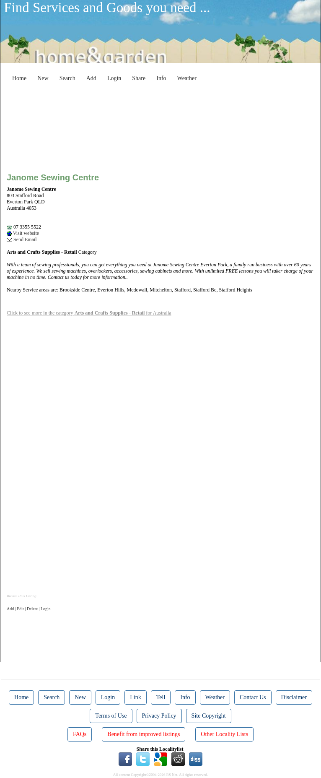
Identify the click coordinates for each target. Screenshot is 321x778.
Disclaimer (294, 697)
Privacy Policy (159, 716)
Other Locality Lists (224, 734)
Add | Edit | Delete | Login (29, 608)
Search (67, 78)
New (42, 78)
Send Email (22, 239)
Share (138, 78)
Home (19, 78)
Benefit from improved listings (143, 734)
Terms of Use (111, 716)
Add (91, 78)
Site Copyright (209, 716)
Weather (187, 78)
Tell (161, 697)
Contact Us (253, 697)
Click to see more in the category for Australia (89, 313)
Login (114, 78)
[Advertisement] (165, 104)
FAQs (79, 734)
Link (135, 697)
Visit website (23, 233)
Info (161, 78)
